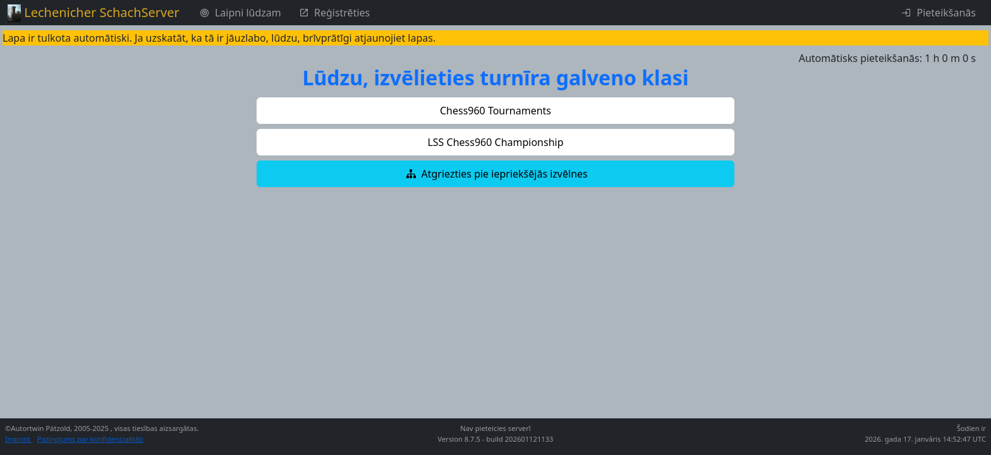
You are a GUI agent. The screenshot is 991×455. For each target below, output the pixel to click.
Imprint (18, 439)
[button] (495, 110)
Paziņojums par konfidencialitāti (90, 439)
